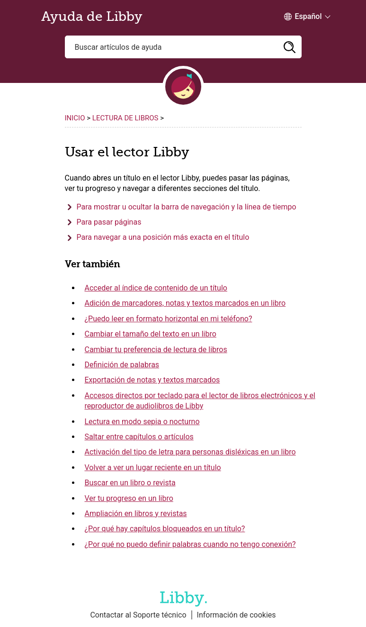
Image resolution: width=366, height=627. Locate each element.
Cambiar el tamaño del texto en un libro (150, 333)
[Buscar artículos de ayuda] (183, 47)
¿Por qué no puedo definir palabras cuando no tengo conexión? (190, 544)
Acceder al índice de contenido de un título (156, 287)
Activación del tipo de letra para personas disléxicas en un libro (190, 451)
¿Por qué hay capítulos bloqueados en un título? (165, 528)
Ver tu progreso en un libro (129, 498)
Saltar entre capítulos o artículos (139, 436)
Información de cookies (236, 614)
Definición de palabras (122, 364)
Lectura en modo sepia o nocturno (142, 421)
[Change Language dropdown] (303, 16)
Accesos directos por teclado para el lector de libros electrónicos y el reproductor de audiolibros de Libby (200, 400)
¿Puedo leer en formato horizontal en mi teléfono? (168, 318)
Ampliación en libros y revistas (136, 513)
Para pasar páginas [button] (109, 222)
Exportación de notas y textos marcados (152, 379)
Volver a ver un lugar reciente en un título (153, 467)
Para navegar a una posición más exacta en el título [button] (163, 237)
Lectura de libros (126, 118)
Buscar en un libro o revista (130, 482)
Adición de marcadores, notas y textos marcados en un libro (185, 303)
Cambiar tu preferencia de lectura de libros (156, 349)
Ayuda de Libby (92, 16)
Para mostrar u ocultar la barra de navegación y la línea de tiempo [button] (186, 206)
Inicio (75, 118)
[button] (290, 47)
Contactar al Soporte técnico (138, 614)
